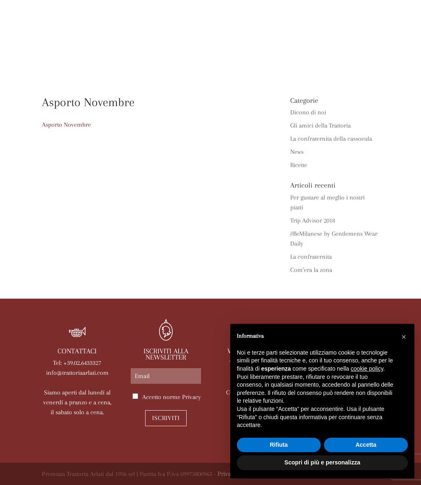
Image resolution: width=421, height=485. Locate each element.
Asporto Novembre (66, 124)
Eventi (300, 50)
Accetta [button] (366, 444)
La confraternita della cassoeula (331, 138)
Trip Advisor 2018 (312, 220)
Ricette (298, 165)
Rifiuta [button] (279, 444)
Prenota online (158, 63)
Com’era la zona (311, 270)
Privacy (191, 397)
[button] (403, 336)
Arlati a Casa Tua (157, 50)
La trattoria (95, 50)
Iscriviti (166, 418)
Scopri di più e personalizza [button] (322, 462)
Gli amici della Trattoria (320, 125)
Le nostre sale (252, 50)
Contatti (274, 63)
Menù (208, 50)
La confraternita (311, 256)
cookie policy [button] (367, 368)
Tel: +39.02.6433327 (77, 363)
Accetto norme (171, 397)
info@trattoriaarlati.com (77, 372)
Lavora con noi (221, 63)
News (330, 50)
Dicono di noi (308, 112)
